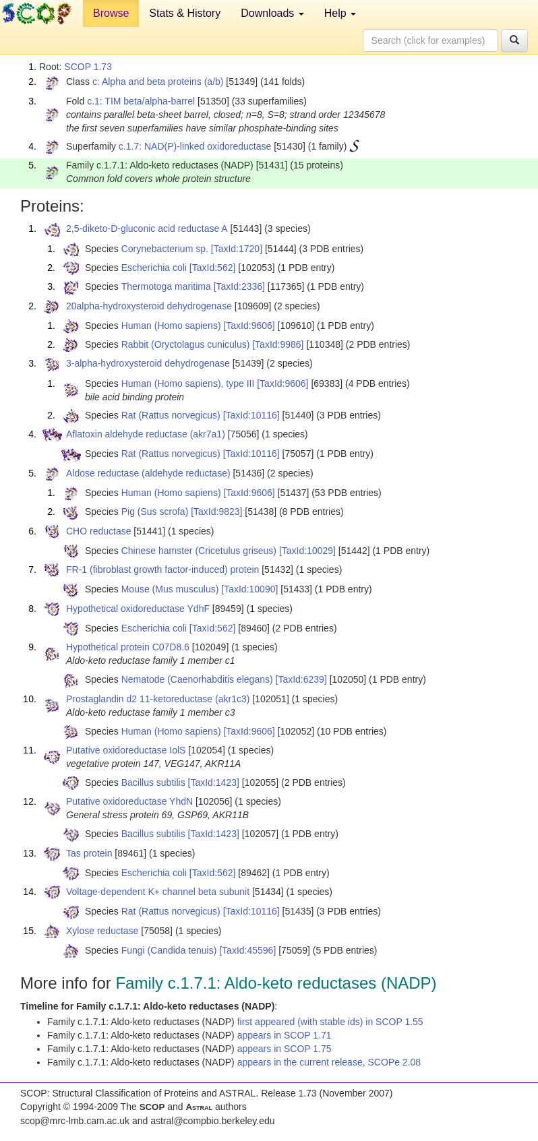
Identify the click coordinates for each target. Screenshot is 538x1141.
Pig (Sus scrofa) (155, 511)
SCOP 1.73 (88, 66)
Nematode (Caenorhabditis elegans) (197, 679)
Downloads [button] (272, 13)
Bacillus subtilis (153, 782)
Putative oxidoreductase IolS (125, 750)
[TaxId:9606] (248, 325)
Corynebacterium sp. (164, 248)
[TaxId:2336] (239, 286)
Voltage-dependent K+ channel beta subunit (157, 891)
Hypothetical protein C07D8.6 (127, 647)
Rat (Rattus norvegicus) (170, 415)
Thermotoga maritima (166, 286)
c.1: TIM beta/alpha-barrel (141, 101)
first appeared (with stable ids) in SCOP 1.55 (330, 1021)
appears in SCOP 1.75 (284, 1048)
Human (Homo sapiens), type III (188, 383)
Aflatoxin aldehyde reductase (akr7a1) (145, 434)
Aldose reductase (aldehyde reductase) (148, 473)
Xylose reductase (102, 930)
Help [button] (340, 13)
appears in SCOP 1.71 (284, 1035)
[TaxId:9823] (216, 511)
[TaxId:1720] (236, 248)
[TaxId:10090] (249, 589)
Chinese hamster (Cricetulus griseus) (198, 550)
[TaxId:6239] (301, 679)
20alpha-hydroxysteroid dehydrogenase (149, 306)
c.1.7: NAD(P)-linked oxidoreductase (195, 146)
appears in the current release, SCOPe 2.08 (329, 1062)
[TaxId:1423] (213, 782)
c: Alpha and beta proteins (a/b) (158, 81)
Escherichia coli (154, 267)
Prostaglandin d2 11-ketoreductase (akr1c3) (157, 698)
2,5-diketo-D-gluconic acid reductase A (147, 228)
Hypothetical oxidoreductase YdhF (138, 608)
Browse (111, 13)
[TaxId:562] (212, 267)
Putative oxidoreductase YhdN (129, 801)
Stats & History (184, 13)
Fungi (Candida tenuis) (169, 950)
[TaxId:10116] (251, 415)
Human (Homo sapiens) (171, 325)
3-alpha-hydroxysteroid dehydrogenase (148, 363)
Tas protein (89, 853)
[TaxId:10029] (307, 550)
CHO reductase (98, 531)
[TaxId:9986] (277, 344)
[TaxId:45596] (247, 950)
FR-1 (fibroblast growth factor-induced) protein (162, 569)
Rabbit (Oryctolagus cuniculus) (185, 344)
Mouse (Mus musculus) (170, 589)
